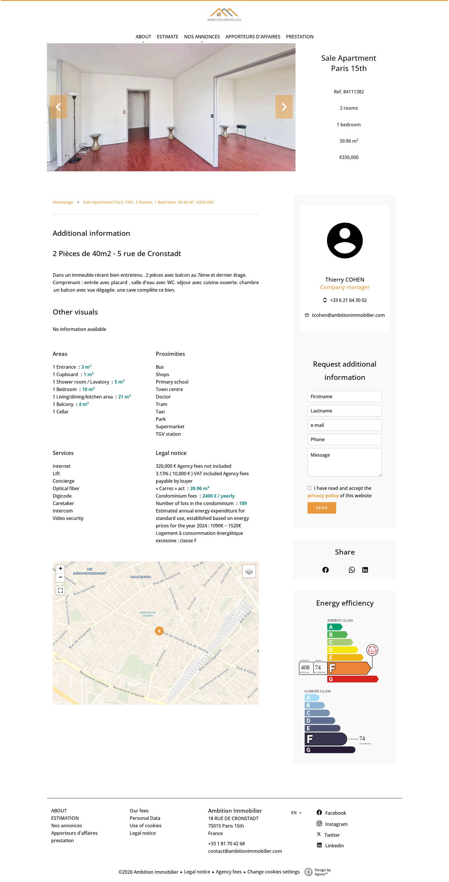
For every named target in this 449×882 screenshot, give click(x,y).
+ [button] (60, 569)
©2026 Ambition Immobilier (148, 872)
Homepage (63, 202)
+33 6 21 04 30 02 (348, 300)
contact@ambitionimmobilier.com (245, 851)
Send (322, 508)
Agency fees (229, 872)
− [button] (60, 577)
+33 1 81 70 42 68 (226, 843)
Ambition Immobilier (235, 810)
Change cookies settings (273, 872)
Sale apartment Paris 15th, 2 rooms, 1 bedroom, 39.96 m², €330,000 (148, 202)
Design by (316, 871)
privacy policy (323, 495)
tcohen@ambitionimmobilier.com (348, 315)
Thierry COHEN (345, 279)
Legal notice (197, 872)
